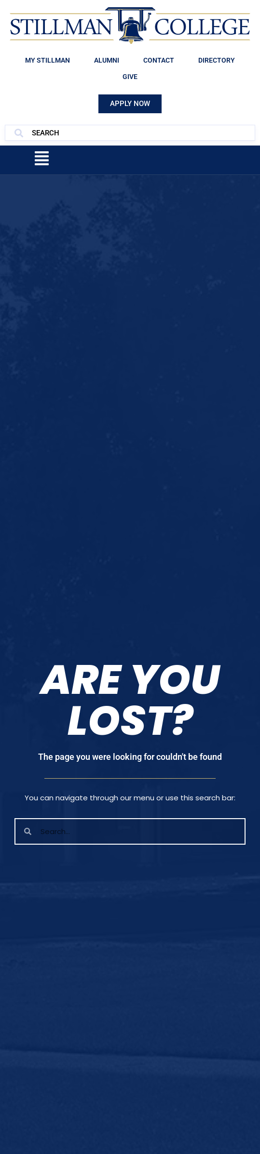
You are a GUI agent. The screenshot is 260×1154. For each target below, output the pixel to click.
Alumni (106, 60)
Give (130, 76)
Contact (158, 60)
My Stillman (47, 60)
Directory (216, 60)
